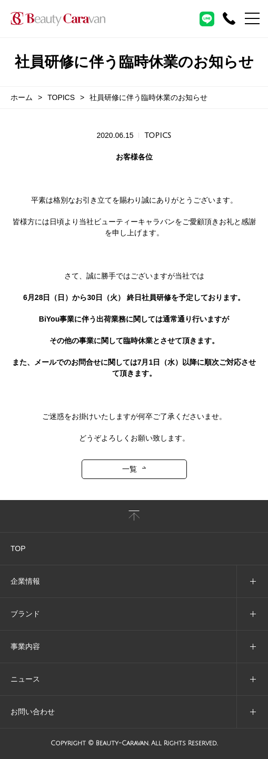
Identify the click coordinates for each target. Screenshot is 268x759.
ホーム (22, 97)
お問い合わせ (33, 711)
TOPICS (61, 97)
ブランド (25, 614)
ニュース (25, 679)
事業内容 (25, 646)
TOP (18, 548)
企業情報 (25, 581)
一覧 (129, 469)
